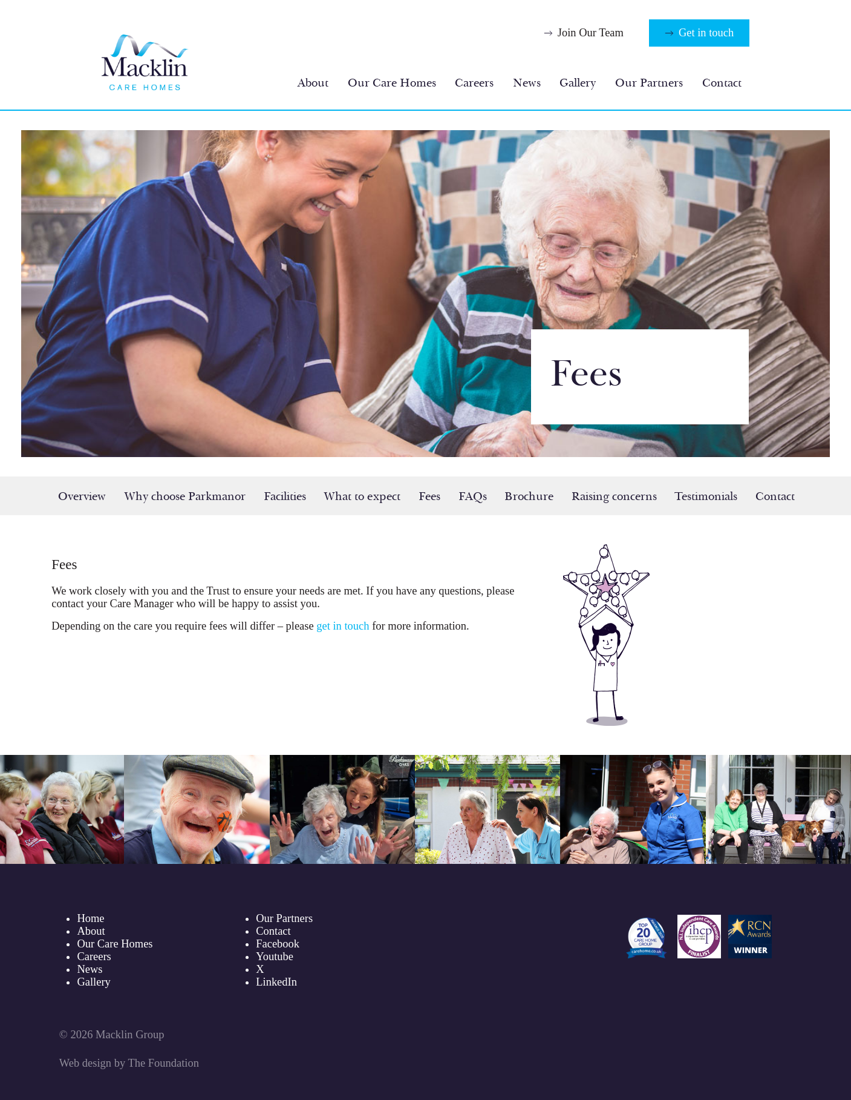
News (527, 83)
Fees (429, 496)
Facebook (277, 944)
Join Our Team (591, 33)
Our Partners (649, 83)
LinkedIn (276, 982)
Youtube (274, 956)
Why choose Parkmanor (185, 496)
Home (90, 918)
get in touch (342, 626)
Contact (722, 83)
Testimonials (705, 496)
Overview (82, 496)
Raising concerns (614, 496)
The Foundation (163, 1063)
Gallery (577, 83)
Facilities (285, 496)
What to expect (362, 496)
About (313, 83)
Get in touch (706, 33)
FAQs (472, 496)
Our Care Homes (392, 83)
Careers (474, 83)
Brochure (528, 496)
